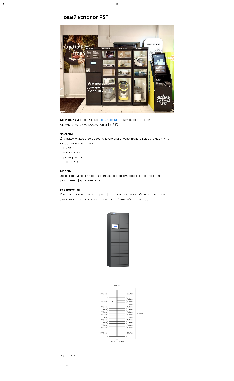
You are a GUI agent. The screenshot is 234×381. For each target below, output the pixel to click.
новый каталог (109, 119)
